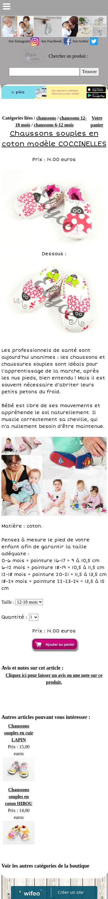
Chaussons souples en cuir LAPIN (18, 733)
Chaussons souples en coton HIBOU (19, 796)
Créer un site (70, 892)
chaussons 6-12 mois (54, 124)
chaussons (46, 118)
